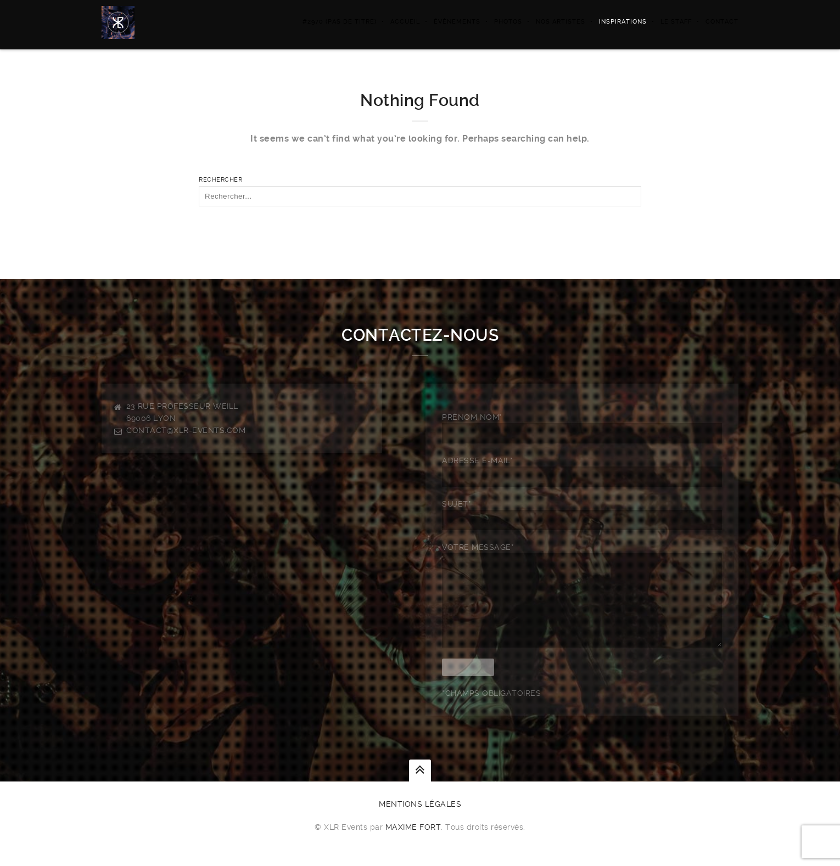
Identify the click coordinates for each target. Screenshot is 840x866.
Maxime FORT (413, 843)
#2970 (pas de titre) (340, 21)
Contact (721, 21)
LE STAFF (676, 21)
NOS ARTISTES (560, 21)
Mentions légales (420, 820)
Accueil (405, 21)
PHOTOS (508, 21)
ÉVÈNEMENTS (457, 21)
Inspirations (623, 21)
